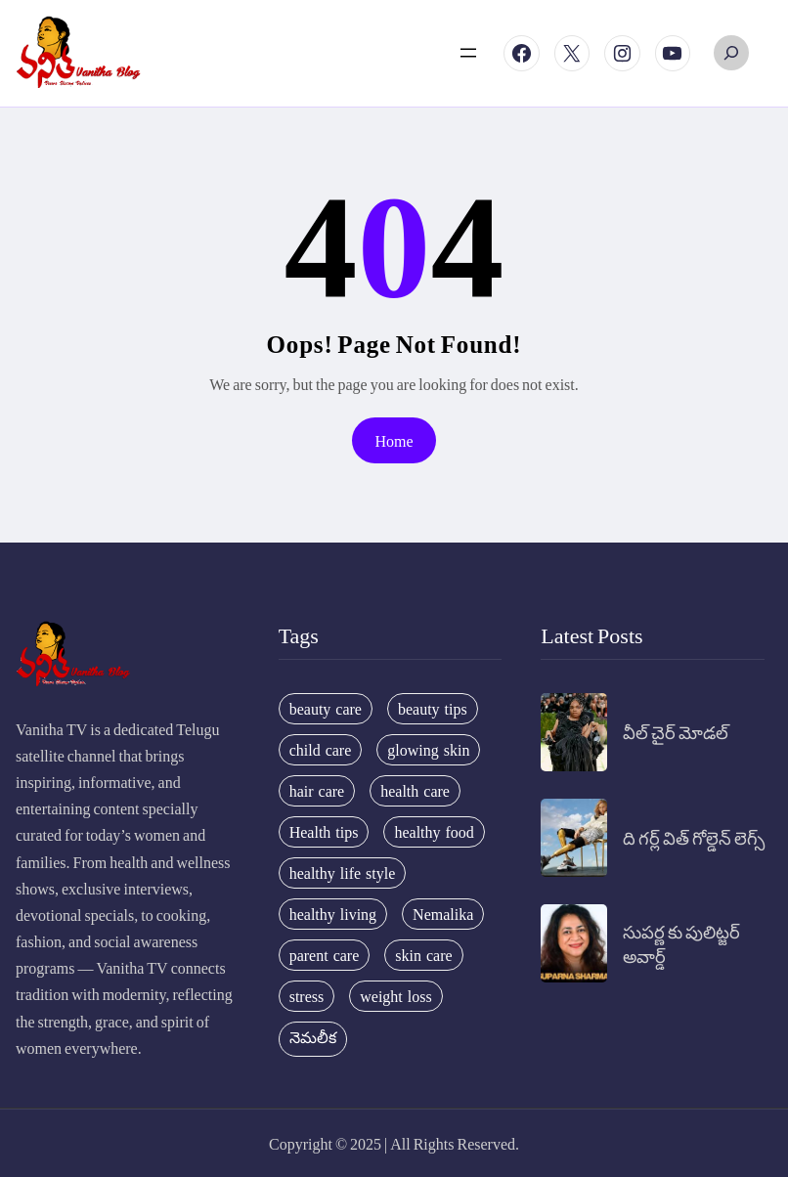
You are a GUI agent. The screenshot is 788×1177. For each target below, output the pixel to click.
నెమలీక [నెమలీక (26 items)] (312, 1037)
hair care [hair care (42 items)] (317, 791)
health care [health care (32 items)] (415, 791)
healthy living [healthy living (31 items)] (332, 914)
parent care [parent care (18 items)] (324, 955)
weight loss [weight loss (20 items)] (395, 996)
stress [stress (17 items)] (307, 996)
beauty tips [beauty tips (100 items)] (432, 709)
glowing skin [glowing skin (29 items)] (428, 750)
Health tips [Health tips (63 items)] (324, 832)
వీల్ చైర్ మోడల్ (675, 731)
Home (393, 440)
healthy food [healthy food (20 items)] (433, 832)
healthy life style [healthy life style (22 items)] (342, 873)
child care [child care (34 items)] (320, 750)
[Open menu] (468, 53)
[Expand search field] (731, 52)
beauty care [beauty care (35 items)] (325, 709)
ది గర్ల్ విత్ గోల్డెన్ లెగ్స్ (694, 837)
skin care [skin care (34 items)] (423, 955)
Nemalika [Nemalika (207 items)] (443, 914)
